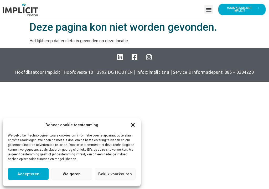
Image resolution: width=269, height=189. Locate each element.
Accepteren (28, 174)
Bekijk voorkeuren (115, 174)
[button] (133, 125)
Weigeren (72, 174)
